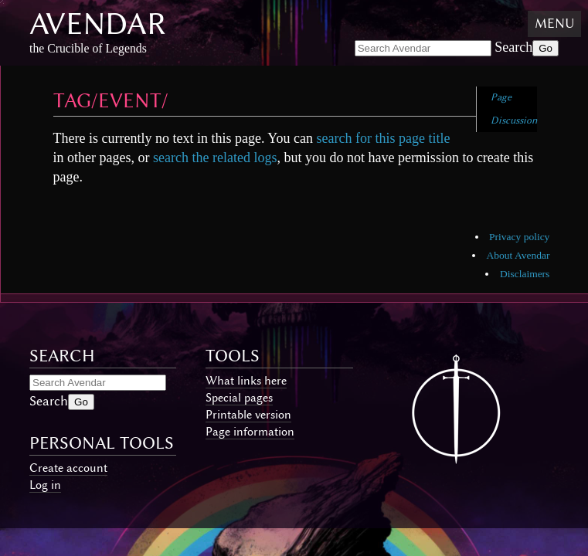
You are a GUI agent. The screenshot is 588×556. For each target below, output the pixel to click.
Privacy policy (519, 236)
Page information (250, 432)
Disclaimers (524, 274)
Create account (68, 468)
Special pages (239, 398)
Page (501, 97)
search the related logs (215, 157)
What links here (246, 381)
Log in (45, 485)
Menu (554, 23)
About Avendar (518, 255)
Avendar (97, 23)
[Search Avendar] (423, 48)
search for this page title (383, 138)
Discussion (514, 120)
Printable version (248, 415)
